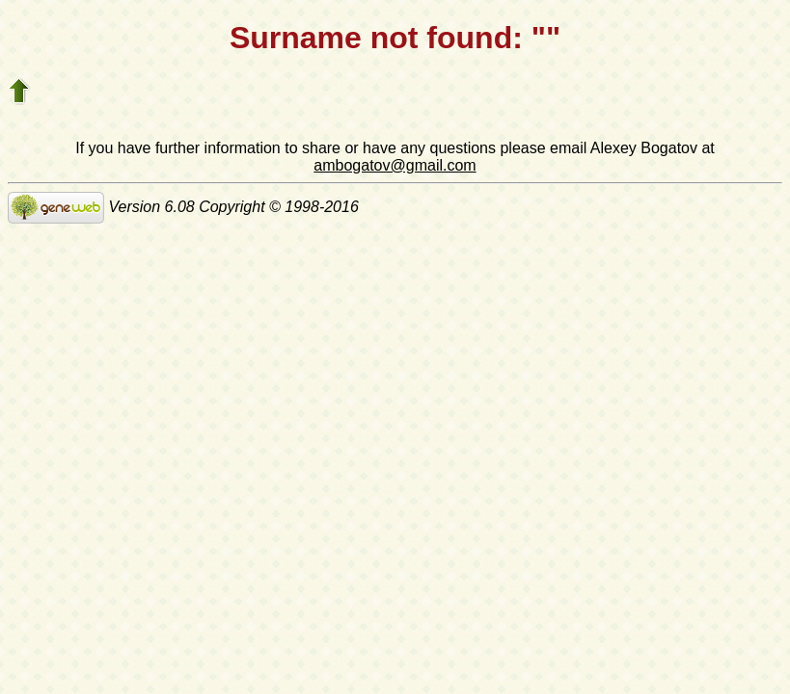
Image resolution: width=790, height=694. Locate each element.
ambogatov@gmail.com (394, 165)
